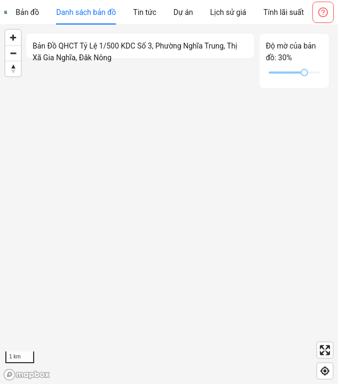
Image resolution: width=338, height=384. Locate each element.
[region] (169, 204)
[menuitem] (27, 12)
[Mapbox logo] (26, 375)
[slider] (304, 72)
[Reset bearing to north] (13, 68)
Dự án (183, 12)
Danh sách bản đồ (86, 12)
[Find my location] (325, 371)
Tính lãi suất (283, 12)
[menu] (159, 12)
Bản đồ (27, 12)
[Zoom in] (13, 37)
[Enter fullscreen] (325, 350)
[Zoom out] (13, 53)
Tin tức (144, 12)
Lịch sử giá (228, 12)
